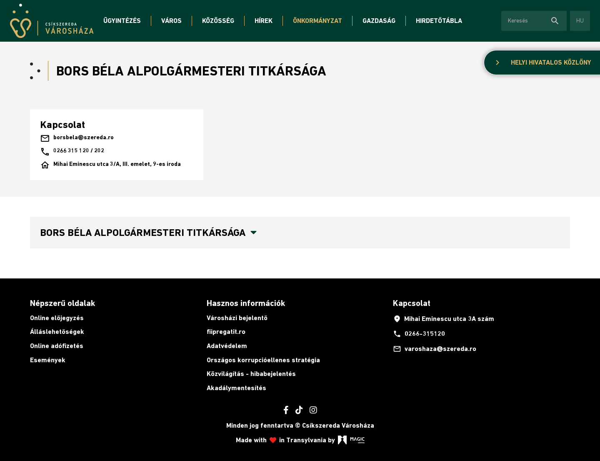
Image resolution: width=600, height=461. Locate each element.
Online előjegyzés (57, 318)
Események (47, 360)
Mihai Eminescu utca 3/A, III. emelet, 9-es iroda (110, 165)
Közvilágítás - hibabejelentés (251, 374)
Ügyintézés (122, 21)
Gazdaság (378, 21)
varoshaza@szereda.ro (434, 349)
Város (171, 21)
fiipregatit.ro (226, 332)
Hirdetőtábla (439, 21)
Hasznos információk (246, 303)
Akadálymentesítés (236, 388)
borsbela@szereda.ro (77, 138)
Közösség (218, 21)
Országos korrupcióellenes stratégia (263, 360)
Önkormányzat (317, 21)
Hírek (263, 21)
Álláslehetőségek (57, 332)
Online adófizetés (56, 346)
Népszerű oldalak (62, 303)
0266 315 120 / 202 (72, 152)
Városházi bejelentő (237, 318)
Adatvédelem (227, 346)
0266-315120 (419, 334)
